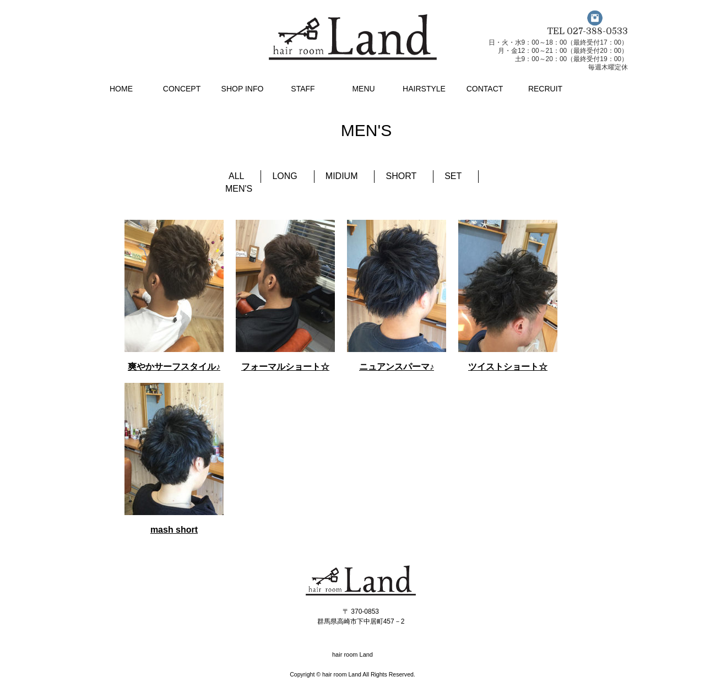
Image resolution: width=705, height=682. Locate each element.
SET (453, 176)
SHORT (401, 176)
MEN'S (238, 188)
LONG (284, 176)
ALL (236, 176)
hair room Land (341, 674)
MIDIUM (342, 176)
